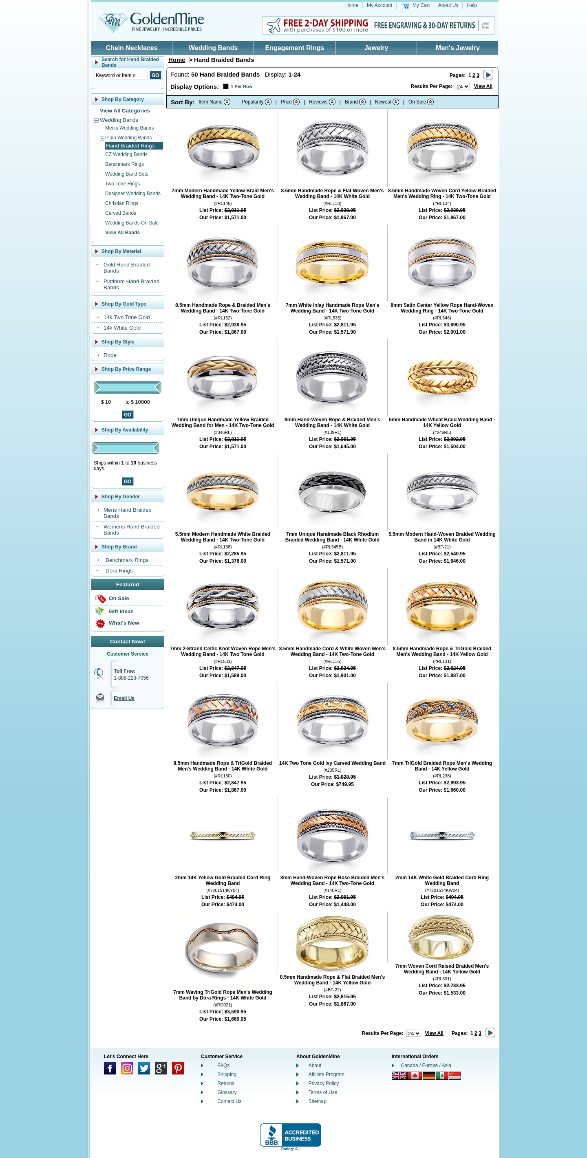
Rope (110, 355)
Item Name (211, 102)
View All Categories (125, 111)
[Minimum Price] (114, 402)
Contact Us (229, 1101)
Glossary (226, 1092)
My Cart (421, 5)
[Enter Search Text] (121, 75)
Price (286, 102)
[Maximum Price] (144, 402)
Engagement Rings (294, 47)
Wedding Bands (213, 47)
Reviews (318, 102)
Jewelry (376, 47)
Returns (225, 1083)
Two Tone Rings (122, 184)
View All (483, 86)
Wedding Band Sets (126, 174)
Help (472, 5)
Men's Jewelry (458, 47)
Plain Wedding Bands (128, 138)
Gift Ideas (121, 611)
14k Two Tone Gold (127, 317)
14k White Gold (122, 328)
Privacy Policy (324, 1083)
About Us (448, 5)
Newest (383, 102)
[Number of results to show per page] (462, 86)
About (315, 1065)
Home (351, 5)
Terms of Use (323, 1092)
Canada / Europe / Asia (426, 1065)
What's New (124, 623)
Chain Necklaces (131, 47)
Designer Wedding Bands (133, 193)
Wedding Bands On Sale (132, 223)
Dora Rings (119, 571)
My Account (379, 5)
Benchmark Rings (124, 164)
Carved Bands (120, 213)
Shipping (226, 1074)
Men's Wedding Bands (129, 128)
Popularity (252, 102)
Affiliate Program (326, 1074)
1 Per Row (241, 86)
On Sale (119, 598)
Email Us (124, 698)
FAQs (223, 1065)
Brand (351, 102)
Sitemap (318, 1101)
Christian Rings (121, 203)
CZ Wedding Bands (126, 154)
